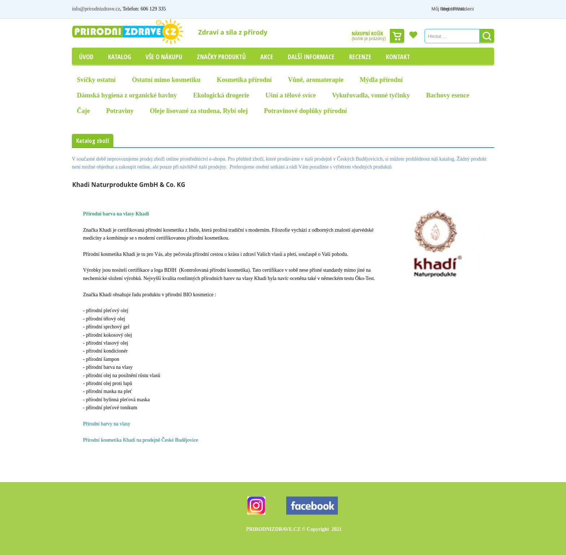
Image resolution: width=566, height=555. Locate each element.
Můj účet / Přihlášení (440, 9)
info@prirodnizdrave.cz (96, 9)
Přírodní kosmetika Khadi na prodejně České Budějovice (140, 440)
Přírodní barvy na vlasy (106, 424)
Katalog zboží (92, 141)
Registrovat (482, 9)
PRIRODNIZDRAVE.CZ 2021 (294, 529)
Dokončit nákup (397, 36)
